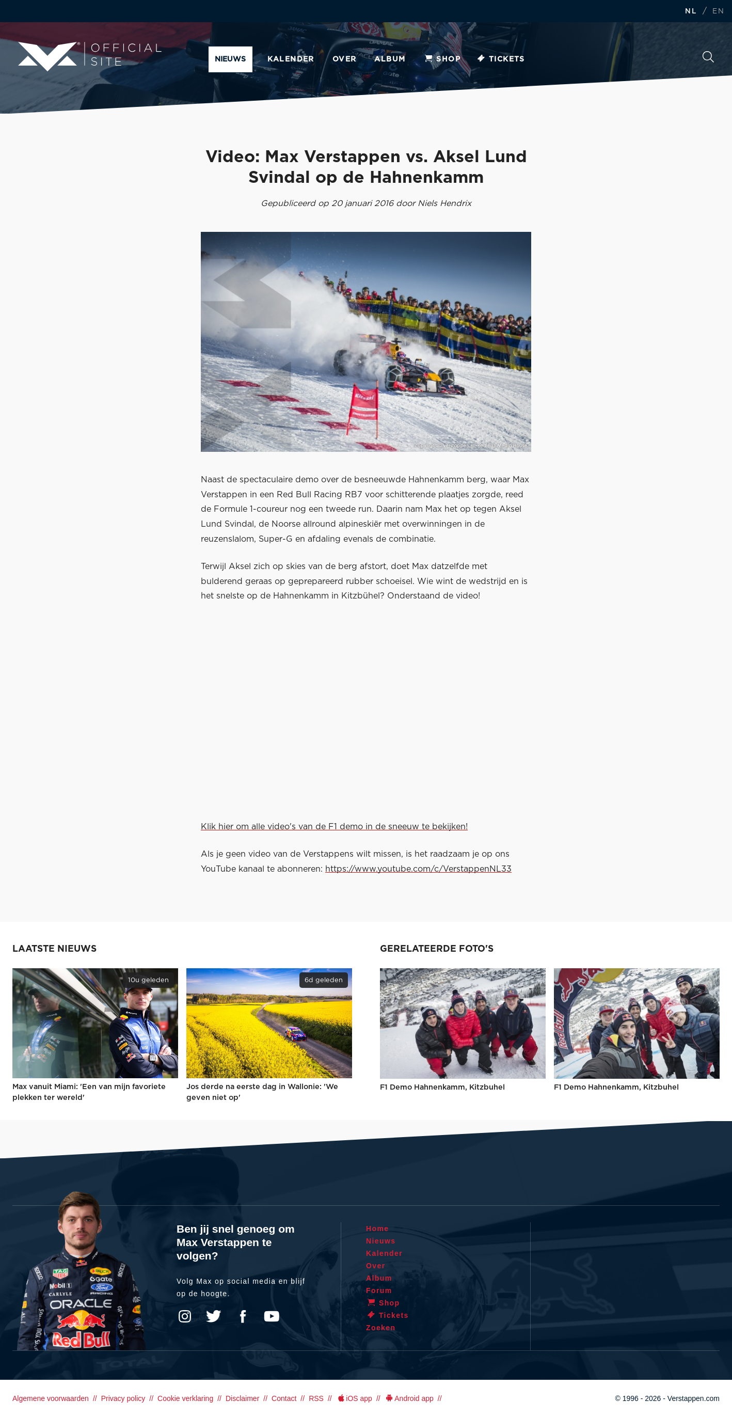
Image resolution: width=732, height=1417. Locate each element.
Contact (284, 1398)
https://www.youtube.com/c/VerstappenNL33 (418, 869)
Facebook (242, 1316)
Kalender (290, 59)
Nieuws (230, 59)
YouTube (271, 1316)
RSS (316, 1398)
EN (718, 11)
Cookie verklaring (185, 1398)
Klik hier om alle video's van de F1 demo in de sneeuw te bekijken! (334, 827)
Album (389, 59)
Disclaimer (242, 1398)
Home (377, 1228)
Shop (441, 59)
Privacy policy (123, 1398)
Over (344, 59)
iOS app (354, 1398)
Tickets (500, 59)
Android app (409, 1398)
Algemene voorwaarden (50, 1398)
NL (690, 11)
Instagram (185, 1316)
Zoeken (708, 56)
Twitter (213, 1316)
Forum (379, 1290)
